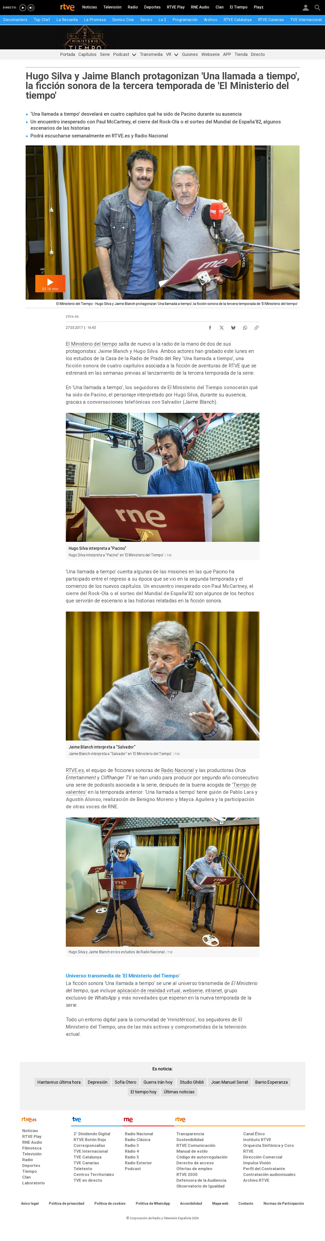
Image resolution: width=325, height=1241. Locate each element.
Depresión (97, 1082)
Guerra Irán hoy (158, 1082)
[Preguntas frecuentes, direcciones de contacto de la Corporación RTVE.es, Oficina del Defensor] (245, 1203)
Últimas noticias (179, 1091)
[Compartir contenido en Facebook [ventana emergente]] (210, 326)
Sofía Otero (125, 1082)
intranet (213, 990)
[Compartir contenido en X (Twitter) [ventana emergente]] (221, 326)
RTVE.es (75, 770)
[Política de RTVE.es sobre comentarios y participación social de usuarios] (284, 1203)
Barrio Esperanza (271, 1082)
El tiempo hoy (144, 1091)
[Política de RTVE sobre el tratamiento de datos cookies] (110, 1203)
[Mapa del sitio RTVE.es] (220, 1203)
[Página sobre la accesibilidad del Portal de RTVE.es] (191, 1203)
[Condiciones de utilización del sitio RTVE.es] (30, 1203)
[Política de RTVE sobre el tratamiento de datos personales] (66, 1203)
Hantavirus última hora (59, 1082)
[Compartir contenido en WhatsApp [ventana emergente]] (245, 326)
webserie (193, 990)
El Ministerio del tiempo (91, 344)
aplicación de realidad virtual (149, 990)
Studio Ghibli (192, 1082)
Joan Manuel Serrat (229, 1082)
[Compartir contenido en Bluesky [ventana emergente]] (233, 326)
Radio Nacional (177, 770)
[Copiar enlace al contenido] (256, 326)
